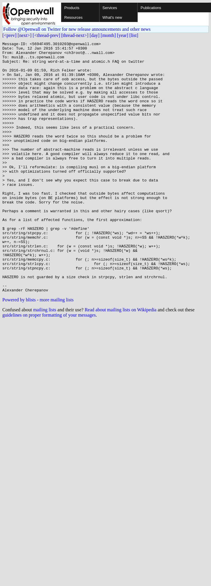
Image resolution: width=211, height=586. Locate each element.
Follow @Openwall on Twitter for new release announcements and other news (77, 29)
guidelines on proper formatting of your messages (49, 365)
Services (109, 8)
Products (71, 8)
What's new (112, 17)
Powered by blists (19, 349)
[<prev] (9, 35)
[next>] (24, 35)
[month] (108, 35)
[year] (122, 35)
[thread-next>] (75, 35)
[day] (94, 35)
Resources (73, 17)
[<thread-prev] (46, 35)
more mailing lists (57, 349)
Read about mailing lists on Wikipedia (120, 359)
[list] (133, 35)
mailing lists (44, 359)
